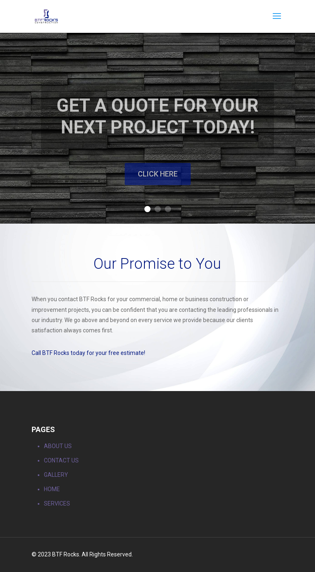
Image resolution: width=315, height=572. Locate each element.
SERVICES (57, 503)
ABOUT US (58, 446)
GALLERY (56, 474)
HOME (52, 489)
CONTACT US (61, 460)
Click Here (158, 185)
